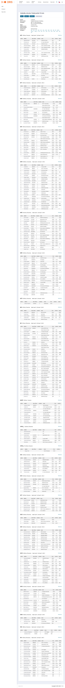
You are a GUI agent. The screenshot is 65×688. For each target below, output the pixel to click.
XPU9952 (33, 533)
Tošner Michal (26, 170)
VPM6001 (33, 270)
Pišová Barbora (26, 544)
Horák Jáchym (26, 140)
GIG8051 (34, 575)
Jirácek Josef (26, 158)
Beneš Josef (26, 94)
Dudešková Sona (27, 633)
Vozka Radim (26, 187)
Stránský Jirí (26, 361)
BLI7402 (33, 187)
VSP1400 (33, 75)
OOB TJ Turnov (43, 131)
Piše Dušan (26, 442)
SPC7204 (32, 221)
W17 (44, 31)
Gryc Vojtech (26, 149)
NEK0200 (33, 147)
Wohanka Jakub (27, 52)
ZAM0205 (34, 368)
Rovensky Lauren (27, 415)
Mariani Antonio (26, 347)
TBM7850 (34, 563)
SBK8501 (33, 158)
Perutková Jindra (27, 653)
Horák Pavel (26, 314)
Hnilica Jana (26, 658)
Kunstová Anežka (27, 491)
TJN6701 (32, 243)
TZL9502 (33, 349)
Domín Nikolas (26, 133)
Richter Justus (26, 378)
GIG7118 (32, 217)
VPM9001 (33, 135)
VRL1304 (33, 47)
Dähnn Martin (26, 266)
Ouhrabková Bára (27, 484)
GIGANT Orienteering (46, 114)
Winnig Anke (26, 579)
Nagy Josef (26, 243)
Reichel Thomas (27, 242)
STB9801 (33, 370)
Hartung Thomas (27, 200)
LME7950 (34, 582)
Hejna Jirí (25, 257)
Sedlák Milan (26, 317)
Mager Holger (26, 177)
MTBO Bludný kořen (44, 56)
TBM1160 (34, 487)
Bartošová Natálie (27, 470)
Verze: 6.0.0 (20, 686)
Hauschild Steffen (27, 180)
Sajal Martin (26, 380)
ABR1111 (33, 71)
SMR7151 (34, 565)
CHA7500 (33, 172)
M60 (49, 30)
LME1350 (34, 468)
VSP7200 (33, 314)
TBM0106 (33, 149)
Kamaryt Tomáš (26, 344)
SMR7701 (33, 198)
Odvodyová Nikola (27, 459)
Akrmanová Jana (27, 507)
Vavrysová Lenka (27, 593)
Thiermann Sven (27, 231)
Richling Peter (26, 273)
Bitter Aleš (25, 144)
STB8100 (33, 361)
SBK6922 (33, 154)
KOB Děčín (44, 605)
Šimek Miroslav (26, 278)
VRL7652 (34, 670)
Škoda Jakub (26, 364)
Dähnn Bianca (26, 607)
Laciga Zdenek (26, 261)
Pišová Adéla (26, 521)
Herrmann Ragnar (27, 408)
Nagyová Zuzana (27, 509)
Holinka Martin (26, 226)
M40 (43, 30)
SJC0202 (34, 354)
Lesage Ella (26, 414)
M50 (46, 30)
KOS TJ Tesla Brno (45, 103)
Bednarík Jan (26, 184)
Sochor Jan (26, 154)
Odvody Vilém (26, 49)
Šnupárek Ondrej (27, 229)
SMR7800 (33, 312)
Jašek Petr (26, 166)
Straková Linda (26, 582)
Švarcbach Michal (27, 156)
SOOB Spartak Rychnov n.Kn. (45, 152)
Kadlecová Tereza (27, 649)
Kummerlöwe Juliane (27, 572)
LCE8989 (34, 653)
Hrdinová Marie (26, 663)
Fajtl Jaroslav (26, 135)
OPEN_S (36, 31)
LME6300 (33, 278)
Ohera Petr (26, 56)
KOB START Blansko (43, 154)
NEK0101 (33, 391)
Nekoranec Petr (26, 247)
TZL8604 (33, 342)
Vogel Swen (26, 268)
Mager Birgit (26, 577)
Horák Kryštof (26, 75)
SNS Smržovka (43, 87)
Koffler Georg (26, 345)
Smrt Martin (26, 175)
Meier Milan (26, 238)
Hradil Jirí (25, 342)
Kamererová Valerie (27, 656)
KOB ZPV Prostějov (43, 226)
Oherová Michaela (27, 440)
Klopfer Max (26, 115)
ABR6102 (33, 282)
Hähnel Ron (26, 73)
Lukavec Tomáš (27, 405)
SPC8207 (34, 385)
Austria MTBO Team (44, 328)
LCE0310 (33, 142)
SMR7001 (32, 233)
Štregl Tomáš (26, 235)
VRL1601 (33, 45)
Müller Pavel (26, 186)
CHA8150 (34, 573)
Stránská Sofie (26, 668)
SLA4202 (34, 303)
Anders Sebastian (27, 363)
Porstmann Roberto (27, 275)
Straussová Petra (27, 605)
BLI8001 (33, 208)
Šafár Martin (26, 64)
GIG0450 (34, 651)
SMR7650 (35, 568)
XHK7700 (33, 203)
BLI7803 (33, 194)
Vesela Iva (26, 560)
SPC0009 (34, 396)
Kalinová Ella (26, 503)
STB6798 (35, 591)
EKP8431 (33, 175)
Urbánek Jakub (26, 142)
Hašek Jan (26, 337)
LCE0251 (33, 544)
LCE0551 (33, 521)
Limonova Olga (26, 647)
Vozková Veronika (27, 500)
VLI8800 (33, 364)
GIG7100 (32, 224)
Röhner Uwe (26, 207)
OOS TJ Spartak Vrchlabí (45, 45)
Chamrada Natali (27, 651)
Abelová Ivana (26, 591)
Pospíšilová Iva (26, 595)
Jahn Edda (26, 623)
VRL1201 (33, 68)
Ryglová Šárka (26, 487)
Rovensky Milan (27, 168)
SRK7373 (35, 596)
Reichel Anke (26, 603)
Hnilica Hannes (26, 338)
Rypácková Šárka (27, 482)
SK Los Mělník (43, 54)
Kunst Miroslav (26, 78)
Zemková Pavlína (27, 519)
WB (59, 31)
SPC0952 (33, 507)
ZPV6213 (33, 277)
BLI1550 (34, 422)
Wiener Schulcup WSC (46, 602)
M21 (41, 30)
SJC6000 (34, 435)
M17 (36, 30)
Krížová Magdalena (27, 466)
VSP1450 (34, 470)
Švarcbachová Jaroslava (28, 600)
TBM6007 (33, 263)
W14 (41, 31)
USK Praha (43, 75)
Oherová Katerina (27, 422)
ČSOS (62, 686)
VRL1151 (34, 489)
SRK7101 (32, 222)
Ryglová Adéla (26, 642)
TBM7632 (34, 394)
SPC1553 (34, 463)
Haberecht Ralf (26, 201)
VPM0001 (34, 337)
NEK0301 (33, 140)
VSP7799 (33, 542)
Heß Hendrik (26, 356)
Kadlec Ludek (26, 289)
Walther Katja (26, 563)
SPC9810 (33, 145)
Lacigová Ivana (27, 619)
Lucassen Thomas (27, 122)
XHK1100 (33, 64)
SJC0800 (33, 89)
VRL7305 (33, 137)
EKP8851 (33, 547)
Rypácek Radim (27, 40)
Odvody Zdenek (27, 179)
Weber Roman (26, 198)
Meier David (26, 119)
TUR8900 (33, 131)
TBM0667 (34, 660)
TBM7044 (34, 375)
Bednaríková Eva (27, 463)
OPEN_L (32, 31)
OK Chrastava (44, 112)
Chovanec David (27, 349)
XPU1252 (34, 459)
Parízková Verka (27, 565)
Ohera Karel (26, 194)
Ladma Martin (26, 152)
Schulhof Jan (26, 131)
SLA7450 (35, 609)
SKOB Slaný (43, 78)
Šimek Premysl (26, 54)
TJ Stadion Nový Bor (43, 287)
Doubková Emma (27, 549)
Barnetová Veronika (27, 533)
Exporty (26, 16)
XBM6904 (32, 236)
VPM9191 (34, 675)
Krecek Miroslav (26, 277)
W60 (57, 31)
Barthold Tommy (27, 436)
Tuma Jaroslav (26, 219)
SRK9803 (33, 152)
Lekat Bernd (26, 291)
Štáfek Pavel (26, 387)
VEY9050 (36, 632)
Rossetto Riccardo (27, 330)
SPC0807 (35, 121)
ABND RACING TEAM (43, 229)
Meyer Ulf (25, 259)
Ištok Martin (26, 208)
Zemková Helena (27, 609)
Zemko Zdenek (26, 315)
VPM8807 (34, 344)
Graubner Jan (26, 382)
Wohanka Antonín (27, 68)
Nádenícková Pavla (27, 545)
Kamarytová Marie (27, 675)
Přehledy (31, 16)
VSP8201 (33, 189)
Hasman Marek (26, 352)
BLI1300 (33, 56)
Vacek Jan (26, 396)
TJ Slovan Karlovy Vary (46, 646)
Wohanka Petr (26, 137)
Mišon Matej (26, 145)
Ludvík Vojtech (26, 331)
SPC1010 (33, 70)
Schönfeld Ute (26, 598)
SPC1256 (34, 484)
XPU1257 (34, 466)
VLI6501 (32, 228)
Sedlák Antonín (26, 47)
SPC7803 (34, 380)
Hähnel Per (25, 108)
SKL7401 (33, 387)
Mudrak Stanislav (27, 431)
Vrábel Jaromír (26, 282)
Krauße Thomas (26, 271)
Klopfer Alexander (27, 389)
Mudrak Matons (27, 433)
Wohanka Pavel (26, 371)
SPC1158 (32, 502)
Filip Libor (25, 222)
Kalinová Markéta (27, 558)
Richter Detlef (26, 240)
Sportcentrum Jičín (44, 89)
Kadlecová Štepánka (28, 632)
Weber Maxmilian (27, 87)
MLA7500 (33, 205)
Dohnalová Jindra (27, 621)
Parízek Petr (26, 233)
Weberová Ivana (27, 568)
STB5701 (33, 287)
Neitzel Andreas (27, 245)
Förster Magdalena (27, 486)
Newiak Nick (26, 391)
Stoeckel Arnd (26, 284)
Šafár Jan (25, 203)
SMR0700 (33, 87)
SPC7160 (34, 561)
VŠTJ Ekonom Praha (43, 133)
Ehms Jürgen (26, 294)
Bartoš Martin (26, 421)
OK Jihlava (43, 392)
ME (55, 30)
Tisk (21, 16)
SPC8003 (33, 319)
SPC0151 (33, 549)
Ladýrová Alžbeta (27, 480)
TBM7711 (33, 168)
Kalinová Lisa (26, 502)
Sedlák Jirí (26, 407)
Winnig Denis (26, 191)
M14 (34, 30)
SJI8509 (33, 392)
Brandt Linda (26, 523)
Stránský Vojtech (27, 333)
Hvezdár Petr (26, 385)
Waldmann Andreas (27, 328)
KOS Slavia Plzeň (43, 135)
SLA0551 (33, 519)
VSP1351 (34, 461)
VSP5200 (33, 261)
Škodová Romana (27, 646)
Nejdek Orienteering (44, 140)
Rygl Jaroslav (26, 375)
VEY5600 (33, 289)
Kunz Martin (26, 224)
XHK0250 (34, 665)
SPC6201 (33, 257)
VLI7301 (32, 238)
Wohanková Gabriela (27, 670)
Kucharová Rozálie (27, 644)
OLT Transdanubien (46, 415)
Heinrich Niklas (26, 93)
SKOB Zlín (42, 247)
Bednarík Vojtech (27, 66)
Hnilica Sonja (26, 602)
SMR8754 (33, 531)
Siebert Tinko (26, 249)
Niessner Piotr (26, 264)
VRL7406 (32, 235)
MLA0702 (33, 94)
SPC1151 (34, 482)
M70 (51, 30)
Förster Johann (26, 77)
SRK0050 (33, 540)
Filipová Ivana (26, 596)
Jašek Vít (25, 71)
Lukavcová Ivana (27, 531)
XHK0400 (34, 377)
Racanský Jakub (27, 103)
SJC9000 (34, 333)
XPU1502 (33, 49)
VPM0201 (34, 352)
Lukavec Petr (26, 312)
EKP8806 (33, 133)
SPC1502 (33, 43)
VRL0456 (34, 661)
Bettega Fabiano (27, 335)
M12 (31, 30)
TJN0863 (33, 509)
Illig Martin (26, 359)
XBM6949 (32, 229)
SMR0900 (33, 91)
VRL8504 (33, 317)
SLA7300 (33, 315)
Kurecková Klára (27, 660)
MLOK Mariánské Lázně (45, 94)
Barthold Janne (26, 50)
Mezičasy (60, 35)
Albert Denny (26, 366)
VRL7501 (33, 371)
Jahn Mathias (26, 285)
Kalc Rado (25, 105)
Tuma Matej (26, 354)
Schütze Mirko (26, 173)
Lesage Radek (26, 121)
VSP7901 (33, 186)
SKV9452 (34, 646)
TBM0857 (34, 642)
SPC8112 (33, 184)
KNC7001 (33, 156)
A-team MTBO (43, 71)
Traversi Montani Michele (28, 117)
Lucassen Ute (26, 610)
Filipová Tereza (26, 540)
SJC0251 (34, 644)
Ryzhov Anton (26, 351)
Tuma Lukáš (26, 89)
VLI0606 (35, 119)
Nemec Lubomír (27, 438)
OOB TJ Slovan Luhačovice (45, 142)
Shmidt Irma (26, 667)
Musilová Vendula (27, 654)
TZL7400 (35, 593)
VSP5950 (33, 619)
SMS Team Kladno (44, 387)
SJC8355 (34, 654)
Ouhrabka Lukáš (27, 417)
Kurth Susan (26, 567)
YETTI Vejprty (42, 289)
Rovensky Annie (27, 419)
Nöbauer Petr (26, 147)
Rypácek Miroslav (27, 182)
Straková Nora (26, 468)
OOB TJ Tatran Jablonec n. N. (45, 243)
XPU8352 (33, 535)
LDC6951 (35, 605)
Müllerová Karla (27, 461)
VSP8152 (34, 672)
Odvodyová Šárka (27, 535)
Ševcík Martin (26, 394)
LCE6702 (34, 442)
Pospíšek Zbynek (27, 263)
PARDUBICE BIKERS (44, 49)
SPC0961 (33, 503)
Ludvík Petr (26, 287)
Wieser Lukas (26, 357)
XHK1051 (34, 480)
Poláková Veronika (27, 573)
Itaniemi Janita (26, 575)
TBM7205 (34, 373)
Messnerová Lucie (27, 661)
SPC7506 (33, 182)
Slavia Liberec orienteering (47, 119)
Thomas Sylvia (26, 472)
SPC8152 (34, 570)
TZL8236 (33, 382)
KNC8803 (33, 144)
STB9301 (33, 331)
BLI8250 (34, 440)
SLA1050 (34, 491)
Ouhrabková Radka (27, 570)
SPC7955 (33, 537)
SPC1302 (33, 40)
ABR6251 (33, 621)
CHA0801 (35, 112)
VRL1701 (34, 407)
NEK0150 (33, 545)
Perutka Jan (26, 138)
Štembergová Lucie (27, 547)
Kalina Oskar (26, 43)
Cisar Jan (25, 151)
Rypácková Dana (27, 537)
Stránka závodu (39, 16)
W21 (49, 31)
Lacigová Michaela (27, 672)
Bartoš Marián (26, 189)
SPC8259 (34, 558)
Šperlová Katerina (27, 465)
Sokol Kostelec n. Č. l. (44, 144)
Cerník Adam (26, 377)
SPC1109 (33, 66)
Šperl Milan (26, 193)
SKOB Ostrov (43, 193)
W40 (51, 31)
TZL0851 (34, 674)
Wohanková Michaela (28, 489)
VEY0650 (34, 649)
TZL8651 (35, 633)
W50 (54, 31)
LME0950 (33, 510)
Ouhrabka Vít (26, 70)
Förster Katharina (27, 412)
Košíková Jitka (26, 542)
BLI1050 (32, 500)
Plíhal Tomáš (26, 392)
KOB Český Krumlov (43, 292)
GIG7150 (35, 595)
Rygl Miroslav (26, 373)
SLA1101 (33, 78)
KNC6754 (35, 600)
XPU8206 (33, 179)
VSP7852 (34, 663)
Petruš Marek (26, 205)
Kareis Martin (26, 228)
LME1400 (33, 54)
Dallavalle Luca (26, 340)
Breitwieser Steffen (27, 280)
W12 (39, 31)
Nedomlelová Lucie (27, 665)
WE (31, 32)
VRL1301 (33, 52)
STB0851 (34, 668)
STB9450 (34, 656)
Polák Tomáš (26, 112)
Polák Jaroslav (26, 172)
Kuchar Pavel (26, 435)
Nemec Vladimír (27, 303)
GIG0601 (35, 114)
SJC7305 (32, 219)
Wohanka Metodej (27, 45)
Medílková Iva (26, 561)
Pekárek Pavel (26, 236)
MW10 (58, 30)
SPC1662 (34, 414)
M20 (38, 30)
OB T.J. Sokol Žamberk (45, 368)
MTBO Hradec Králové (45, 64)
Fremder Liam (26, 42)
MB (53, 30)
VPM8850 (33, 538)
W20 (46, 31)
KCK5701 (33, 292)
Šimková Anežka (27, 510)
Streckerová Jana (27, 538)
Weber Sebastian (27, 91)
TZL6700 (32, 247)
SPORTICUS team (44, 40)
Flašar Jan (25, 292)
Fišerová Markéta (27, 674)
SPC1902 (34, 417)
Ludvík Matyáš (26, 370)
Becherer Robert (26, 384)
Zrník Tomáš (26, 114)
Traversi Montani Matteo (28, 107)
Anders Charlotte (27, 505)
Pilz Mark (25, 196)
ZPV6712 (32, 226)
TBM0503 (35, 103)
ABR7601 (33, 166)
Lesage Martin (26, 221)
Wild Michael (26, 110)
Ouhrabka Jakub (27, 319)
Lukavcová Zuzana (27, 410)
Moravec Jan (26, 368)
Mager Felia (27, 450)
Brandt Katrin (26, 580)
